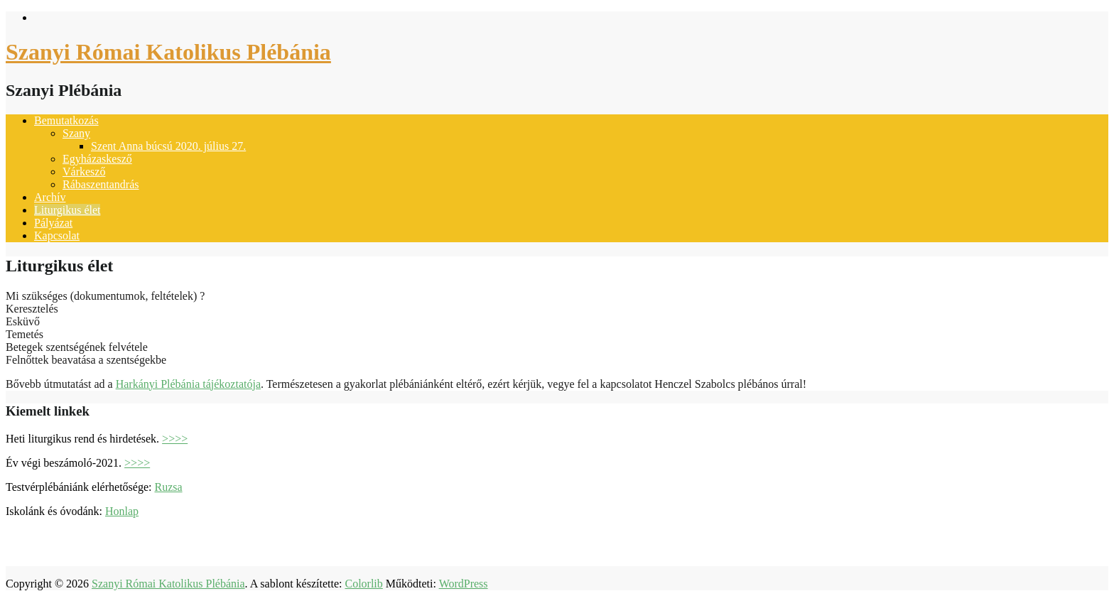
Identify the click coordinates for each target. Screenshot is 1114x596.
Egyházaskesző (97, 159)
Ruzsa (168, 487)
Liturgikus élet (67, 210)
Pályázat (53, 223)
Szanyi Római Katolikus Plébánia (168, 52)
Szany (76, 133)
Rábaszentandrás (101, 184)
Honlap (122, 511)
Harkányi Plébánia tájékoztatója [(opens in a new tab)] (188, 384)
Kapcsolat (57, 235)
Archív (49, 197)
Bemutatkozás (66, 120)
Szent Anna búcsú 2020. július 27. (168, 146)
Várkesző (84, 172)
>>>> (175, 439)
